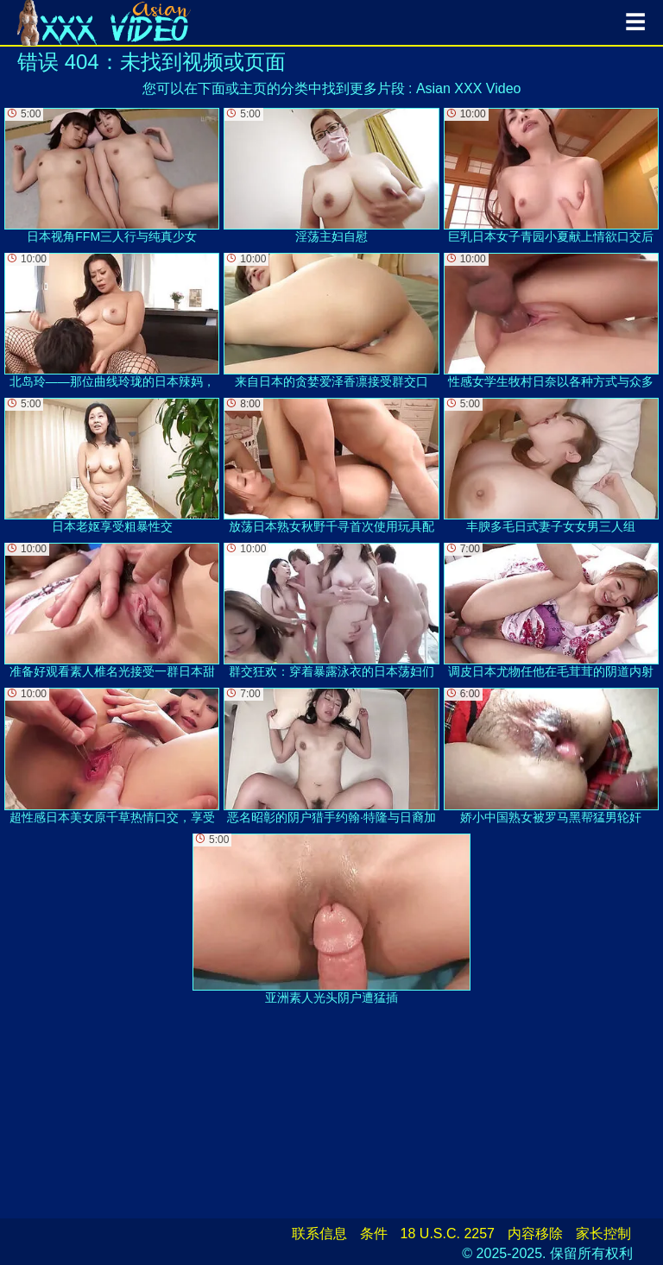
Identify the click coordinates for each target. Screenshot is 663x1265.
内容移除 (535, 1233)
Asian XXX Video (468, 88)
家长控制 (603, 1233)
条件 (374, 1233)
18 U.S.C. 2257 (448, 1233)
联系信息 (319, 1233)
